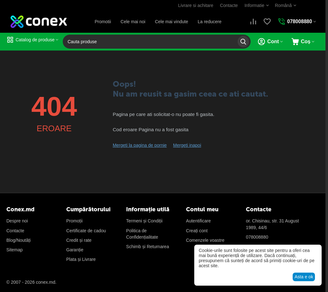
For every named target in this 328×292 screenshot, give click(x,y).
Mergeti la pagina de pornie (140, 145)
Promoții (74, 220)
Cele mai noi (132, 21)
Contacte (228, 5)
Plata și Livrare (81, 259)
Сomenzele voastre (205, 240)
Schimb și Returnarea (147, 246)
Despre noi (17, 220)
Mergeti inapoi (187, 145)
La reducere (209, 21)
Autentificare (198, 220)
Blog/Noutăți (18, 240)
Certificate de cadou (86, 230)
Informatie (254, 5)
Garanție (74, 249)
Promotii (102, 21)
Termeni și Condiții (144, 220)
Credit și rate (78, 240)
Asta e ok (304, 276)
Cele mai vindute (171, 21)
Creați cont (197, 230)
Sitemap (14, 249)
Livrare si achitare (195, 5)
